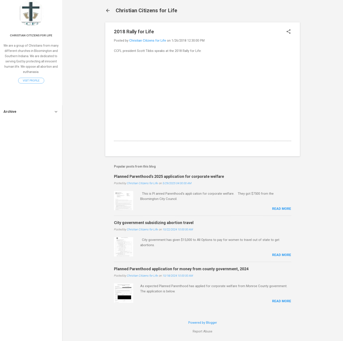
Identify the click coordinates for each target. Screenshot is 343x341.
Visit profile (31, 80)
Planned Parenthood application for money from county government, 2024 (181, 269)
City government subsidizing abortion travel (154, 222)
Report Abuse (202, 331)
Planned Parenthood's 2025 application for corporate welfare (169, 176)
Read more (281, 209)
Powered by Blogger (202, 323)
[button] (288, 32)
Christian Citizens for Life (146, 10)
